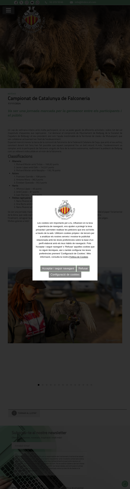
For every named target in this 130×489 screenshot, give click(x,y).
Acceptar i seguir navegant (58, 264)
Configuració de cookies (65, 270)
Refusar (83, 264)
